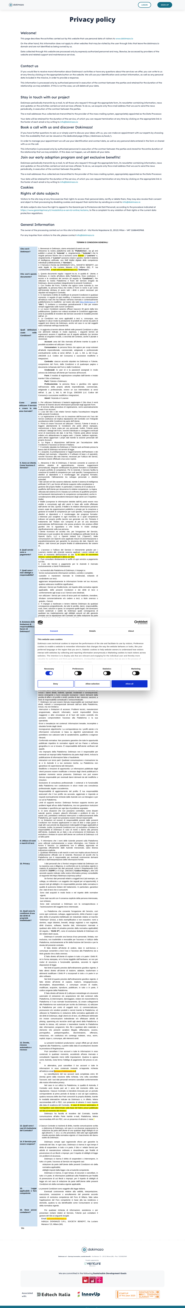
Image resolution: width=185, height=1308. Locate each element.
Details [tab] (92, 631)
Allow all (129, 684)
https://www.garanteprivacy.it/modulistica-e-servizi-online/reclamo (54, 210)
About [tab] (131, 631)
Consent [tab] (54, 631)
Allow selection (92, 684)
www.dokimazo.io (124, 38)
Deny (55, 684)
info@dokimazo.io (69, 122)
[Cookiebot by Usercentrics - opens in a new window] (136, 622)
